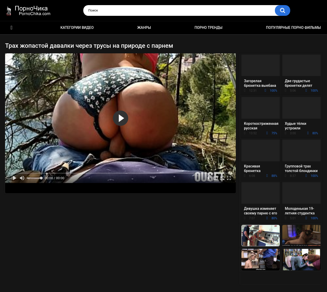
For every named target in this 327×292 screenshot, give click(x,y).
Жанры (144, 28)
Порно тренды (208, 28)
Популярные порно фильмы (293, 28)
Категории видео (77, 28)
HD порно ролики (11, 27)
